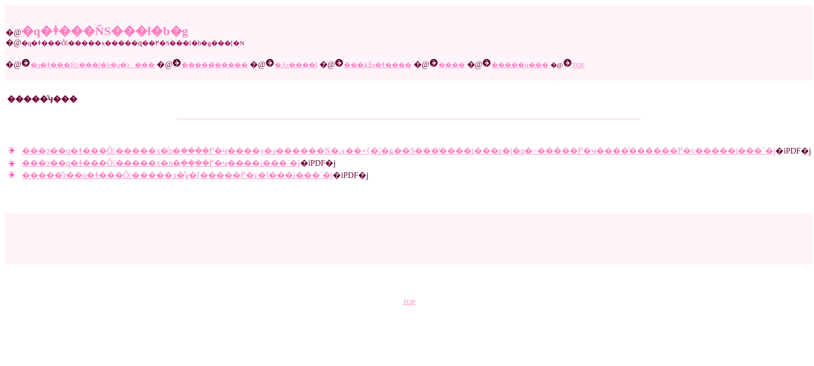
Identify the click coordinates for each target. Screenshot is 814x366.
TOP (409, 302)
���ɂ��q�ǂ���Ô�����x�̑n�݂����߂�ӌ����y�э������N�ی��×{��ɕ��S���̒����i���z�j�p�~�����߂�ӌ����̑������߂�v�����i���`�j (398, 150)
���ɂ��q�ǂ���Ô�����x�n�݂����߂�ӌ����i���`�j (161, 163)
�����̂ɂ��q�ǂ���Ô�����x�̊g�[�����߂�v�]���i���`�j (177, 175)
